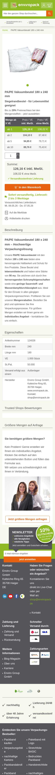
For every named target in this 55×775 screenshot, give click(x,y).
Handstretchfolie (38, 764)
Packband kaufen (10, 741)
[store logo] (29, 5)
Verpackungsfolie (13, 749)
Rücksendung (12, 639)
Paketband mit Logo (36, 741)
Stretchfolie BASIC (35, 749)
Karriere (8, 668)
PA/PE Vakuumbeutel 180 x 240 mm (27, 30)
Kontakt (36, 612)
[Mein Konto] (44, 5)
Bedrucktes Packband (35, 758)
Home (5, 30)
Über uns (9, 663)
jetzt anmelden (27, 559)
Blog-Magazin (12, 658)
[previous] (6, 85)
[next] (49, 85)
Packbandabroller (13, 766)
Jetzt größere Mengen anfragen (27, 519)
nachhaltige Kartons (11, 758)
